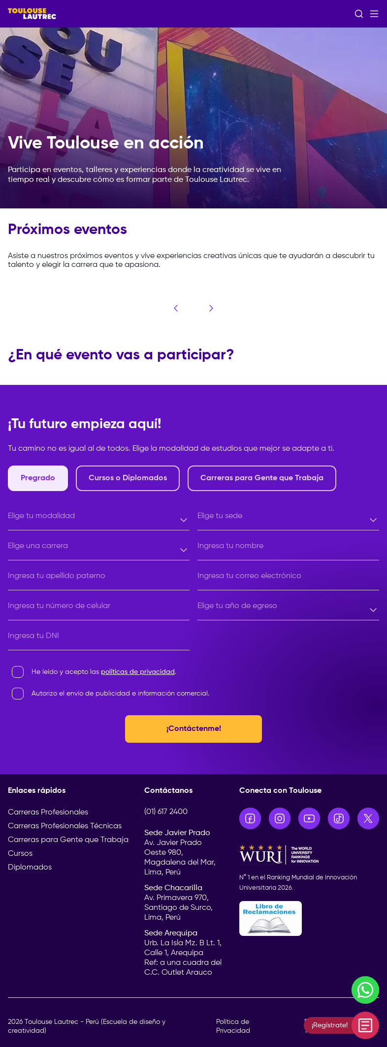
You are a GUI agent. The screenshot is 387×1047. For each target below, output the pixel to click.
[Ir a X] (368, 818)
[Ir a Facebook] (250, 818)
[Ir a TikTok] (339, 818)
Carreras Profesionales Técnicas (65, 826)
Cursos (20, 854)
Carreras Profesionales (48, 812)
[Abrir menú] (374, 14)
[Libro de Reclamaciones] (309, 918)
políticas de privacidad (138, 672)
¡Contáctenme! (193, 729)
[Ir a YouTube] (309, 818)
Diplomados (30, 868)
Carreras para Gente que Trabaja (68, 840)
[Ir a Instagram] (279, 818)
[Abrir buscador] (359, 14)
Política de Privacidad (233, 1026)
